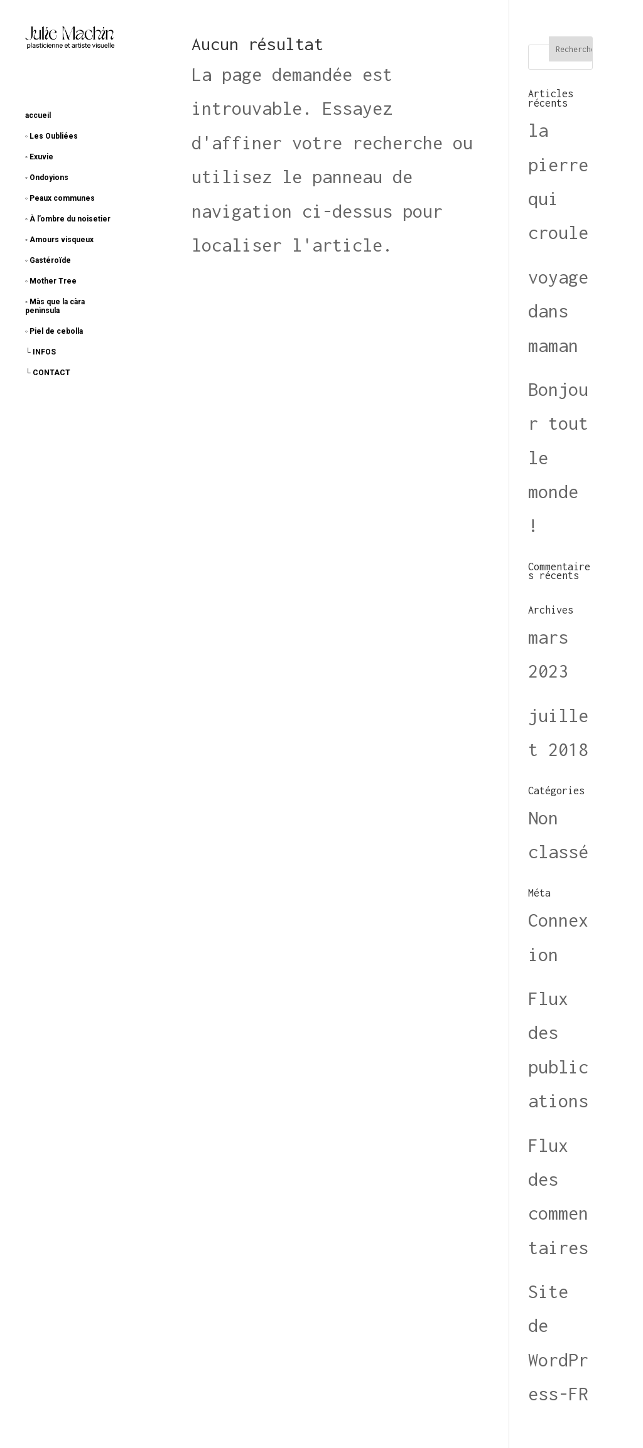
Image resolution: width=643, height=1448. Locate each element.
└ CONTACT (47, 372)
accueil (38, 115)
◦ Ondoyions (46, 177)
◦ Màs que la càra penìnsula (55, 306)
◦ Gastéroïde (48, 260)
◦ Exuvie (39, 156)
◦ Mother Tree (51, 281)
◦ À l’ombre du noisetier (68, 219)
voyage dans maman (558, 311)
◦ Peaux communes (60, 198)
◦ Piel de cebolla (54, 331)
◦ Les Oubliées (51, 136)
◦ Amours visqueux (59, 239)
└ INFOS (40, 352)
